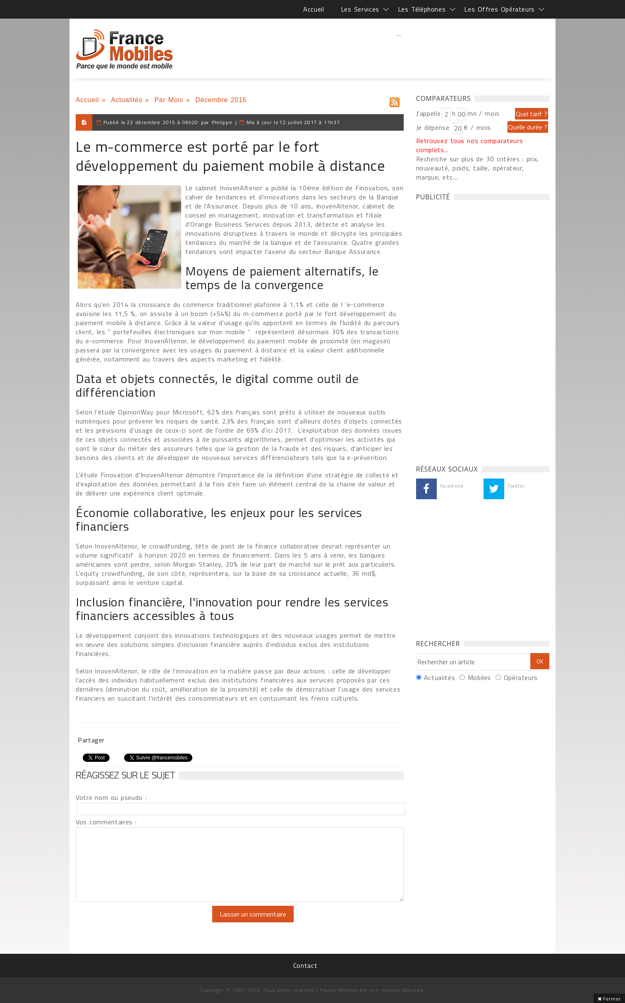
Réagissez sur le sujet (125, 774)
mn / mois (483, 113)
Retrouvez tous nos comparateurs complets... (469, 145)
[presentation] (145, 922)
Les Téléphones (422, 9)
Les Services (360, 9)
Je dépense (434, 127)
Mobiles (479, 677)
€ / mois (477, 127)
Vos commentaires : (106, 821)
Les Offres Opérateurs (499, 9)
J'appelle (428, 113)
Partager (91, 740)
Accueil (313, 9)
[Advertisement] (398, 51)
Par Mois (168, 99)
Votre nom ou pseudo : (111, 797)
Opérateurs (521, 677)
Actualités (126, 99)
